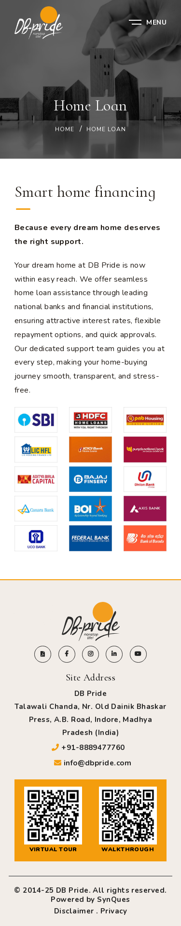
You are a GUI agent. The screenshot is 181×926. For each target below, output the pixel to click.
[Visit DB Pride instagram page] (90, 654)
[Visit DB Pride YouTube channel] (138, 654)
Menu (148, 22)
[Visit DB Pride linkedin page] (114, 654)
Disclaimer (74, 911)
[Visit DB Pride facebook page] (66, 654)
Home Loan (106, 129)
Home (64, 129)
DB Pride (72, 890)
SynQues (113, 899)
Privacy (113, 911)
